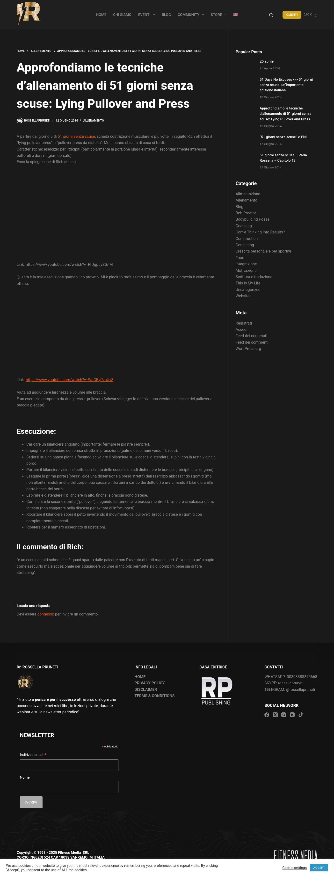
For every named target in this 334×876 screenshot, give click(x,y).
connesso (45, 614)
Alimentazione (248, 194)
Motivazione (246, 270)
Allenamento (93, 120)
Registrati (244, 323)
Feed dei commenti (252, 342)
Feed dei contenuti (251, 335)
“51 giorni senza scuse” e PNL (284, 137)
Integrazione (246, 264)
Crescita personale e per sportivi (263, 251)
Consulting (245, 245)
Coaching (244, 226)
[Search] (271, 15)
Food (240, 257)
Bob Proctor (246, 213)
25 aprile (267, 61)
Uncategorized (248, 289)
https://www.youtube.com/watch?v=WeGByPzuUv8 (69, 379)
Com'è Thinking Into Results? (260, 232)
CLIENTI (292, 14)
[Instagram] (283, 714)
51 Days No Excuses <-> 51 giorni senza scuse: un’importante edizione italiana (286, 84)
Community (192, 15)
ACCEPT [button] (319, 867)
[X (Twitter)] (275, 714)
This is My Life (248, 283)
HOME (140, 676)
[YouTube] (292, 714)
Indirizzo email (33, 755)
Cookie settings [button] (294, 868)
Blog (166, 15)
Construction (247, 238)
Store (220, 15)
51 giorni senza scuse (76, 136)
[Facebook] (266, 714)
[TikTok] (300, 714)
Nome (24, 777)
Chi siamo (122, 15)
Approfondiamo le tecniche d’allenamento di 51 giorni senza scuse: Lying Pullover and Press (285, 113)
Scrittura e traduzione (254, 277)
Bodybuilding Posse (252, 219)
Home (101, 15)
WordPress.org (248, 348)
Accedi (241, 329)
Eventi (147, 15)
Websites (244, 296)
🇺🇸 (235, 15)
